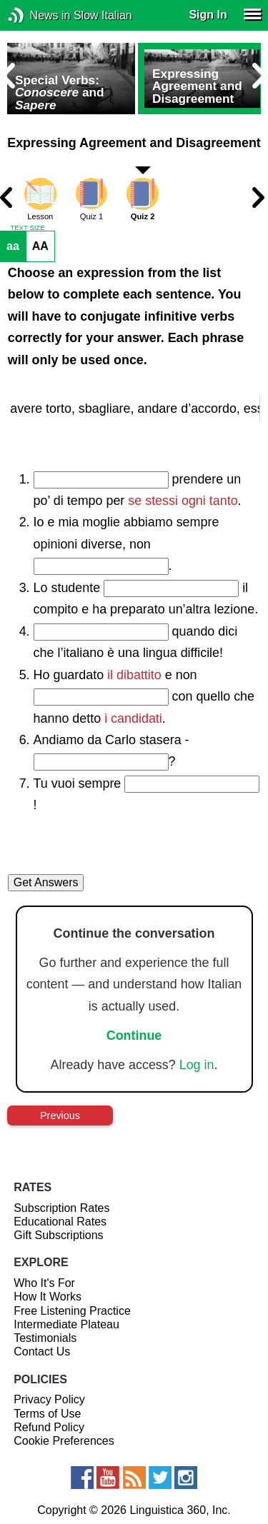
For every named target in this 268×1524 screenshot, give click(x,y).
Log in (196, 1065)
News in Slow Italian (37, 15)
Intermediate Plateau (66, 1324)
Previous (60, 1115)
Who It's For (44, 1283)
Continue (134, 1035)
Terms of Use (47, 1414)
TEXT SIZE (27, 227)
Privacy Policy (49, 1399)
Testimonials (45, 1338)
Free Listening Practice (72, 1311)
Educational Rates (60, 1221)
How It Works (47, 1296)
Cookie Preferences (64, 1441)
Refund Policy (49, 1427)
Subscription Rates (61, 1208)
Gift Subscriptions (58, 1235)
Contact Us (42, 1351)
